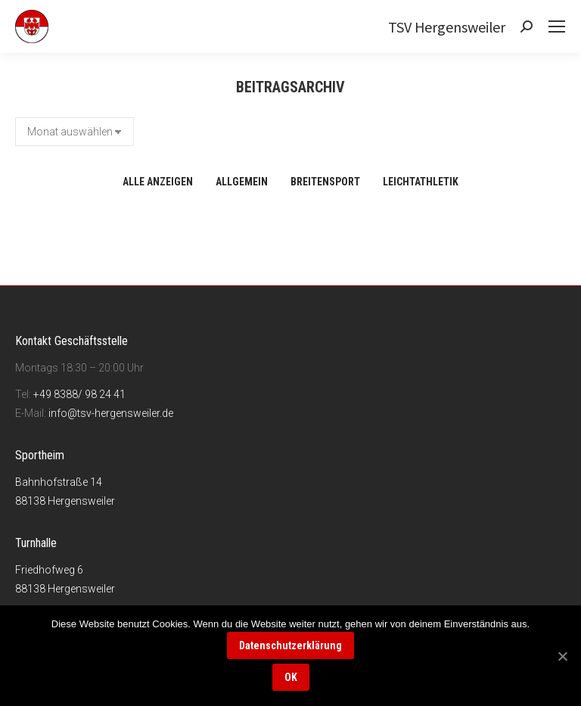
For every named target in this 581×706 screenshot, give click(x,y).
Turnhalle (36, 543)
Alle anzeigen (158, 182)
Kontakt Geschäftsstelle (71, 341)
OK (290, 677)
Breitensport (325, 182)
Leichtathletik (420, 182)
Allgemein (242, 182)
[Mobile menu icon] (557, 26)
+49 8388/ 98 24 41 (79, 394)
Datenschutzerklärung (290, 645)
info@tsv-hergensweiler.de (110, 413)
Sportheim (39, 455)
